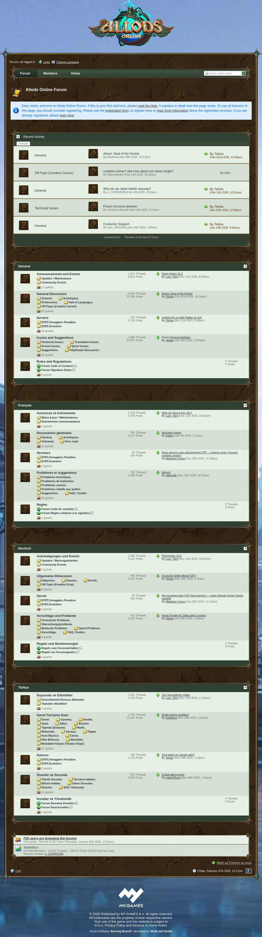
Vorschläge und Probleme (56, 616)
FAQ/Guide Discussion (84, 350)
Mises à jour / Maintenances (60, 417)
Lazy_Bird (172, 276)
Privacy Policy (115, 925)
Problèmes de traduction (58, 481)
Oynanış (66, 719)
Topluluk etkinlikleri (54, 703)
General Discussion (52, 294)
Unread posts (112, 237)
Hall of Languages (80, 302)
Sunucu (43, 755)
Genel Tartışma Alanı (53, 715)
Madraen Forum (175, 458)
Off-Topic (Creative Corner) (54, 173)
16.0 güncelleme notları (176, 694)
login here (67, 115)
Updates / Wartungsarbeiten (60, 560)
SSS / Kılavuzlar (73, 787)
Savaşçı (71, 731)
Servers (43, 318)
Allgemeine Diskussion (54, 576)
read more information (172, 110)
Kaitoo (170, 435)
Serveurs (44, 453)
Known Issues (51, 346)
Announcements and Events (58, 274)
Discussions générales (54, 433)
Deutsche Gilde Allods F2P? (179, 575)
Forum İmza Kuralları (55, 807)
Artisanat (47, 441)
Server (42, 596)
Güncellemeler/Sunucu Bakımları (63, 699)
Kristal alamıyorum (173, 774)
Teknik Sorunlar (52, 779)
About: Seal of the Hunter (121, 153)
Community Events (54, 282)
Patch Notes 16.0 (172, 273)
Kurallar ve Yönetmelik (54, 799)
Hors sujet (71, 441)
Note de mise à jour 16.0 (176, 412)
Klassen (71, 580)
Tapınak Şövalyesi (53, 727)
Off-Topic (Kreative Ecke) (58, 584)
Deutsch (24, 548)
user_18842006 (116, 227)
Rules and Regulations (54, 361)
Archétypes (70, 437)
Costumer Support (116, 224)
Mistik (80, 727)
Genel (45, 719)
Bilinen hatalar (51, 783)
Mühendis (48, 731)
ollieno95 (171, 475)
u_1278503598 (116, 192)
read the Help (147, 106)
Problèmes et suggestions (57, 473)
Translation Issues (87, 342)
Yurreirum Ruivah (117, 209)
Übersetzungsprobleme (57, 624)
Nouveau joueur (171, 432)
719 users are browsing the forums (50, 838)
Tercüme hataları (84, 779)
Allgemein (48, 580)
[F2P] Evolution (52, 326)
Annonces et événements (56, 413)
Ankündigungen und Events (58, 556)
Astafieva (112, 156)
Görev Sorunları (82, 783)
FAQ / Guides (78, 493)
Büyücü (84, 723)
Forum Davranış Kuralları (58, 803)
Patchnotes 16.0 (172, 555)
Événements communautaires (61, 421)
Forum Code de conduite (58, 508)
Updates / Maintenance (56, 278)
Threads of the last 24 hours (141, 237)
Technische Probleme (56, 620)
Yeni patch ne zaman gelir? (178, 754)
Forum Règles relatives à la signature (66, 513)
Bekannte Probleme (54, 628)
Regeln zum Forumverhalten (60, 648)
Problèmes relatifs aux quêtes (61, 489)
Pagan (92, 731)
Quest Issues (80, 346)
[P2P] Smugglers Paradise (59, 322)
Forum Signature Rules (57, 369)
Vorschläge (49, 632)
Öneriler (47, 787)
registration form (116, 110)
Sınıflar (87, 719)
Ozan (45, 723)
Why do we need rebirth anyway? (127, 189)
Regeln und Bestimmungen (58, 644)
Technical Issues (46, 208)
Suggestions (50, 350)
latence (166, 472)
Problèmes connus (54, 485)
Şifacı (63, 723)
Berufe (92, 580)
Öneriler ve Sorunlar (52, 775)
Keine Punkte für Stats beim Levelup (184, 615)
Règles (42, 504)
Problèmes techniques (56, 477)
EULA (98, 925)
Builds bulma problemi (175, 714)
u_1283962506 (54, 853)
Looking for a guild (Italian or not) (182, 317)
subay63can (173, 777)
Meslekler (77, 739)
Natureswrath (115, 174)
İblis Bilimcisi (50, 739)
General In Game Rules (149, 925)
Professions (49, 302)
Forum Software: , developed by (131, 931)
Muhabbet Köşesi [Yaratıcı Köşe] (63, 743)
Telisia (218, 154)
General (40, 155)
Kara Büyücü (50, 735)
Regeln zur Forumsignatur (59, 652)
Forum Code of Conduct (57, 365)
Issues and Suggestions (55, 337)
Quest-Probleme (89, 628)
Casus (74, 735)
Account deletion (125, 206)
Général (47, 437)
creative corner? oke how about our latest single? (138, 171)
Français (25, 405)
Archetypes (70, 298)
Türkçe (23, 687)
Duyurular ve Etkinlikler (55, 695)
